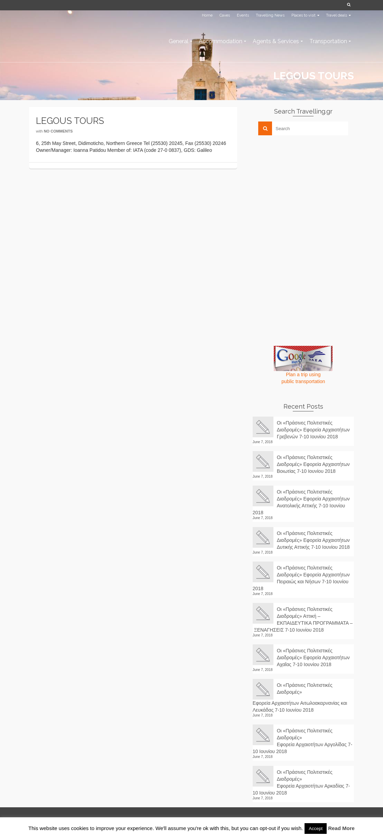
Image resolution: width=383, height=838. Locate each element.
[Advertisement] (304, 189)
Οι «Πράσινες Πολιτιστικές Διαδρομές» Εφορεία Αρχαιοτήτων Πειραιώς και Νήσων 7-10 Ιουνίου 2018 (301, 578)
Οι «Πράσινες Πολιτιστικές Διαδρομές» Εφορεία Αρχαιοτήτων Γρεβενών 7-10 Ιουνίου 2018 (313, 429)
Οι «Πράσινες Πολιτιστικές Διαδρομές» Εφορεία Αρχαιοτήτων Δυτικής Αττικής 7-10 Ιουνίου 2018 (313, 540)
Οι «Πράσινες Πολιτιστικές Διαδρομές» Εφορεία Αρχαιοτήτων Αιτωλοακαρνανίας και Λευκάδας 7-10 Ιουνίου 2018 (300, 697)
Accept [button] (316, 828)
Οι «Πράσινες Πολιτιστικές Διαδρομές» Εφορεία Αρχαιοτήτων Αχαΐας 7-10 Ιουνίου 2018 (313, 657)
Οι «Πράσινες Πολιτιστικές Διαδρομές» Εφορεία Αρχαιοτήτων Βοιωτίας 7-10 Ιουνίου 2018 (313, 464)
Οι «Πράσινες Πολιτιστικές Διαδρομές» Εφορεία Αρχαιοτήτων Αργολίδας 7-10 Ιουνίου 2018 (302, 741)
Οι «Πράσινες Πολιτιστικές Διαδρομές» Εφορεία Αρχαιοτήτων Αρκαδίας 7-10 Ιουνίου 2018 (301, 782)
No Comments (58, 131)
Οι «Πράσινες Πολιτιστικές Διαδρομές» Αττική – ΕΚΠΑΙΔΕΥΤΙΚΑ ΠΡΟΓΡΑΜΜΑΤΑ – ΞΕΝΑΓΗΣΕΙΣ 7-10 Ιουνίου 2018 (303, 619)
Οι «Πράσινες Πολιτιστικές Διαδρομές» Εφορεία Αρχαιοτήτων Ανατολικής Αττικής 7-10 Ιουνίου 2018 (301, 502)
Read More (341, 828)
